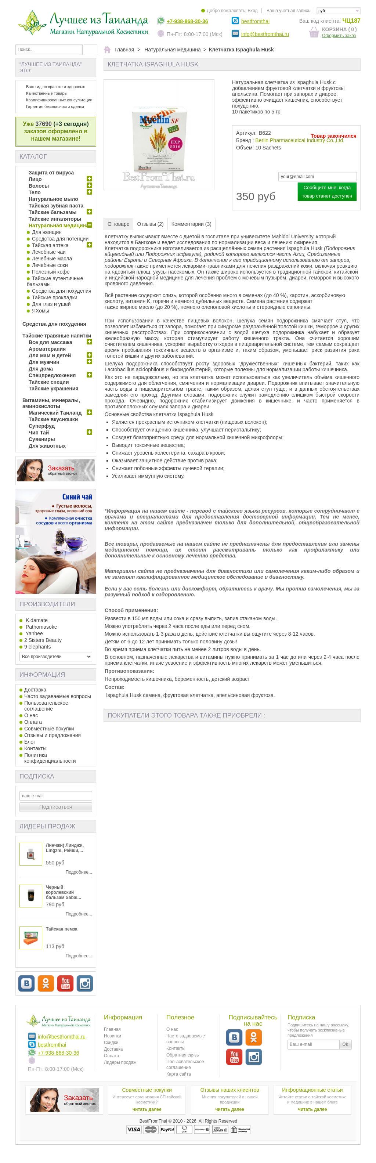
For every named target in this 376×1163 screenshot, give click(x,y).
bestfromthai (255, 21)
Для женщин (47, 232)
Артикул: (246, 133)
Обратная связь (182, 1055)
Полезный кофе (50, 272)
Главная (112, 1029)
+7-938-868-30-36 (187, 21)
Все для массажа (50, 342)
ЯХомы (40, 311)
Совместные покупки (49, 729)
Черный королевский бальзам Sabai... (63, 892)
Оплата (33, 722)
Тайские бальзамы (52, 212)
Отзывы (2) (150, 224)
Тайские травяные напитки (56, 336)
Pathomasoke (40, 627)
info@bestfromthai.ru (265, 34)
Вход (252, 10)
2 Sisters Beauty (43, 640)
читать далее (147, 1109)
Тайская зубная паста (56, 206)
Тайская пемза (61, 929)
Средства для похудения (61, 291)
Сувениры (42, 439)
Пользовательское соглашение (46, 706)
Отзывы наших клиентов (229, 1090)
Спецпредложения (52, 375)
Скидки (111, 1042)
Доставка (35, 690)
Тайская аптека (50, 245)
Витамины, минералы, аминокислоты (51, 403)
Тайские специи (49, 382)
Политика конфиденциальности (50, 758)
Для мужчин (44, 362)
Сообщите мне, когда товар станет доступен (327, 192)
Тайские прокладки (54, 297)
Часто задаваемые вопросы (57, 696)
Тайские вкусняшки (53, 419)
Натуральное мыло (53, 199)
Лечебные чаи (49, 252)
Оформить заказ (339, 35)
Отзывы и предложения (52, 735)
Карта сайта (178, 1074)
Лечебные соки (50, 265)
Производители (47, 604)
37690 (43, 124)
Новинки (112, 1036)
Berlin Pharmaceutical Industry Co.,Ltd (299, 140)
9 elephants (37, 647)
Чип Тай (39, 433)
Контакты (35, 748)
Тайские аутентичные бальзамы (55, 281)
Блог (29, 742)
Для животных (47, 446)
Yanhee (33, 633)
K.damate (36, 620)
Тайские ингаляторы (55, 219)
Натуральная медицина (59, 225)
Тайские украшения (54, 388)
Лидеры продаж (47, 826)
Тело (35, 192)
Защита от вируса (51, 173)
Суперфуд (42, 426)
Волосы (39, 186)
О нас (31, 715)
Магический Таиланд (55, 413)
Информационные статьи (312, 1090)
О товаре (118, 224)
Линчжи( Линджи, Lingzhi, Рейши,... (65, 848)
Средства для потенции (60, 239)
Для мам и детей (50, 355)
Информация (42, 674)
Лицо (35, 179)
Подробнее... (79, 872)
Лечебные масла (52, 258)
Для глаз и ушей (51, 304)
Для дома (41, 369)
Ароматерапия (47, 349)
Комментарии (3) (191, 224)
